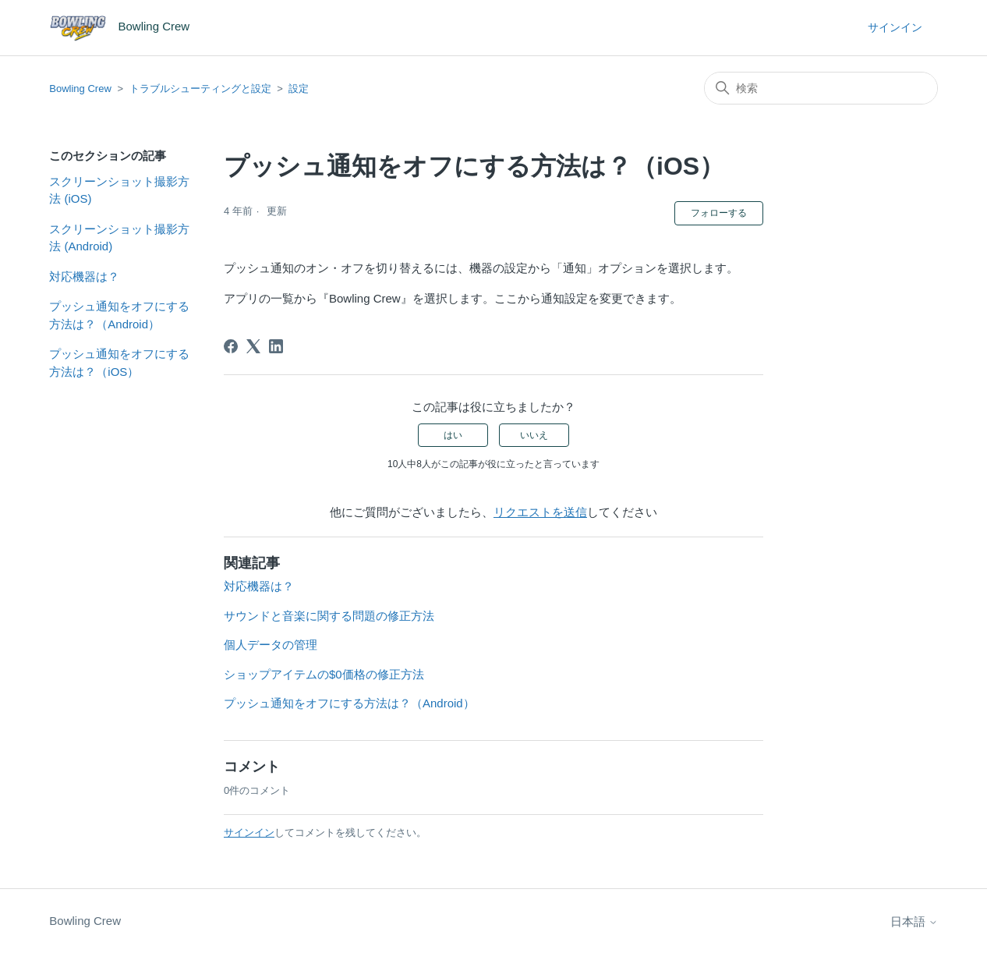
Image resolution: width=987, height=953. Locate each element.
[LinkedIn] (276, 346)
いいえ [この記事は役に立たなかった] (534, 435)
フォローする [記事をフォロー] (719, 212)
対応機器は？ (84, 276)
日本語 (914, 921)
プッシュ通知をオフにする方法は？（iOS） (119, 362)
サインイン (249, 832)
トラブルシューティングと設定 (200, 88)
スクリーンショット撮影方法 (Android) (119, 237)
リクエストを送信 (540, 512)
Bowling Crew (80, 88)
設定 (298, 88)
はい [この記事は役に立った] (453, 435)
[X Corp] (253, 346)
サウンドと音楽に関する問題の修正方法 (329, 615)
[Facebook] (231, 346)
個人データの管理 (270, 644)
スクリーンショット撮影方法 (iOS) (119, 190)
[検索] (821, 88)
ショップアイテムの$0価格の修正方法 (324, 674)
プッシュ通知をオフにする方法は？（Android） (119, 315)
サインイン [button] (895, 27)
